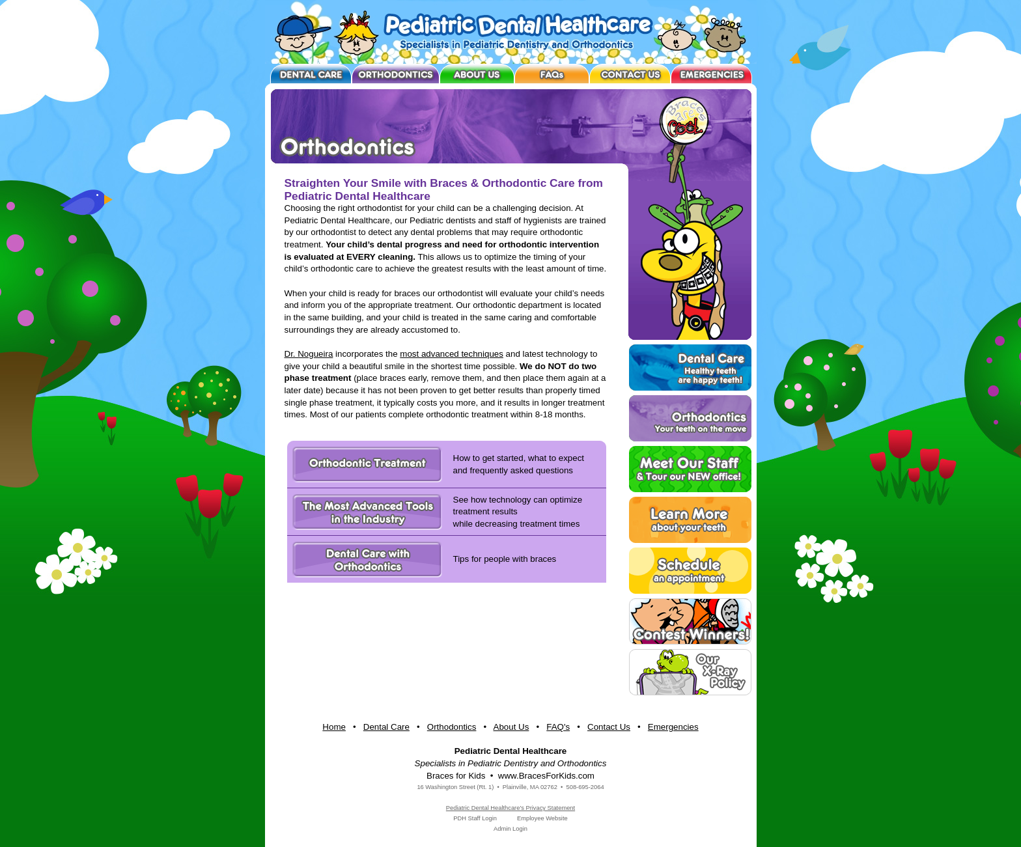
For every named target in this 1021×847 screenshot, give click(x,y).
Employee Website (542, 818)
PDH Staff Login (475, 818)
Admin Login (510, 829)
